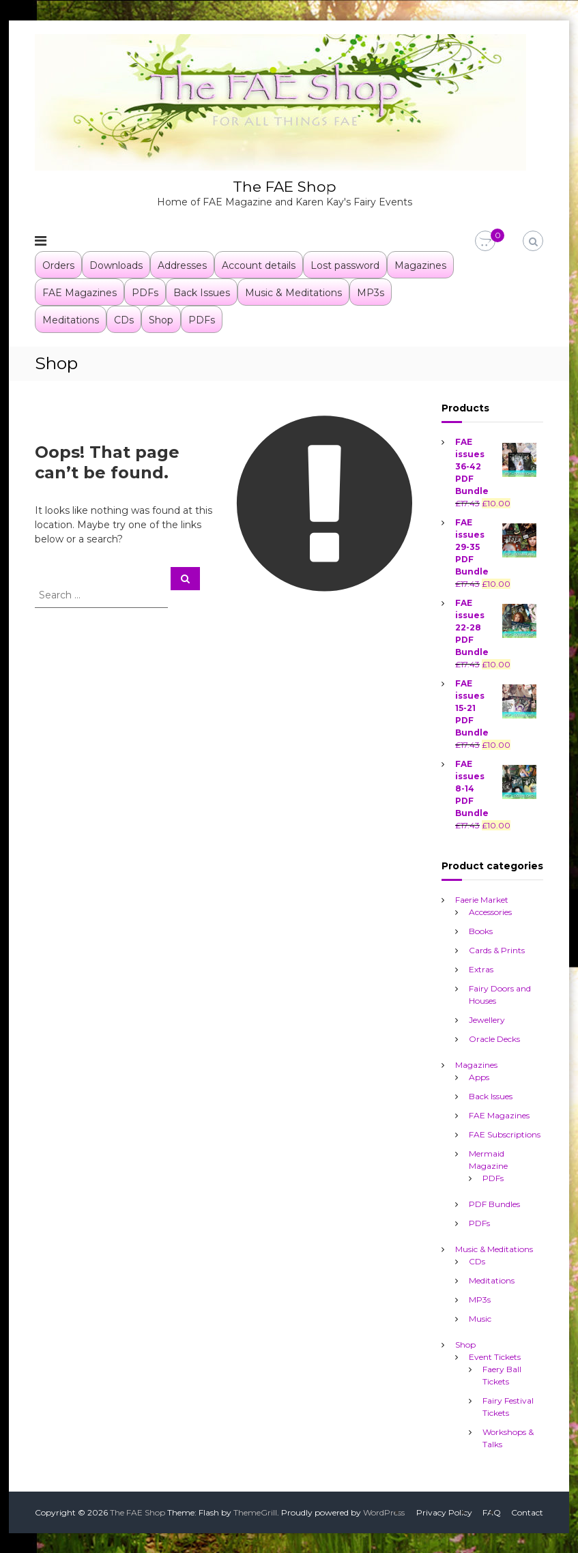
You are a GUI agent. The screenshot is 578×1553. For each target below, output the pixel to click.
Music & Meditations (293, 292)
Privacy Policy (444, 1512)
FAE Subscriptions (504, 1134)
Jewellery (487, 1019)
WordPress (384, 1512)
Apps (479, 1076)
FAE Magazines (79, 292)
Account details (258, 265)
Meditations (70, 319)
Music (480, 1318)
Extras (481, 968)
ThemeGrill (255, 1512)
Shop (161, 319)
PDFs (145, 292)
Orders (58, 265)
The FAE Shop (284, 186)
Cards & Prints (497, 949)
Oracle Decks (494, 1038)
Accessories (490, 911)
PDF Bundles (494, 1203)
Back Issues (201, 292)
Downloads (116, 265)
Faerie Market (481, 899)
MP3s (370, 292)
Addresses (182, 265)
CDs (124, 319)
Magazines (420, 265)
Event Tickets (495, 1356)
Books (481, 930)
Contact (527, 1512)
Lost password (344, 265)
